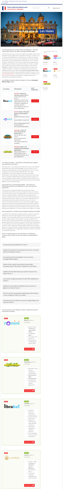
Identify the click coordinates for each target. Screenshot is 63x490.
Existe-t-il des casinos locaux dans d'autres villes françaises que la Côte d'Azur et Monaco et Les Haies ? (20, 265)
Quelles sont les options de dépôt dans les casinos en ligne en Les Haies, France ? (19, 287)
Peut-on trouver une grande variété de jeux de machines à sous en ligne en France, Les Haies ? (20, 294)
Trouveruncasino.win (8, 73)
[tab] (21, 244)
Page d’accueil (56, 8)
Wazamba (17, 147)
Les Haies (27, 323)
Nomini (16, 112)
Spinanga (16, 130)
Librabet (16, 93)
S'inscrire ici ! (29, 349)
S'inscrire (35, 101)
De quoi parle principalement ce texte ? (15, 245)
